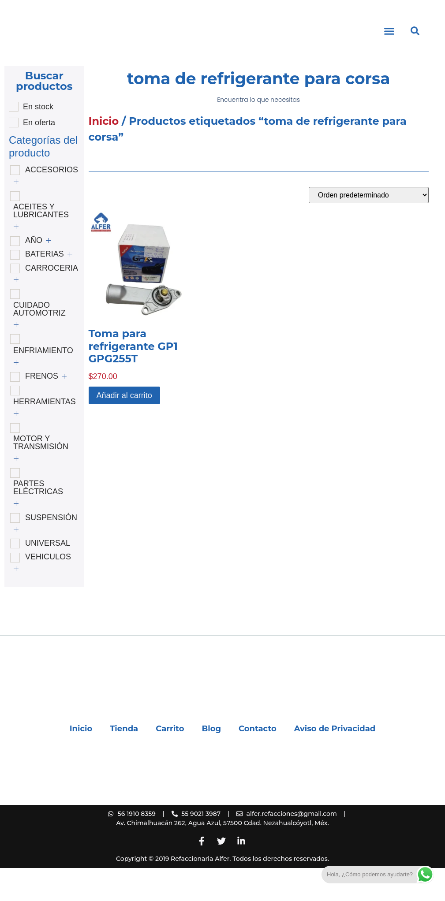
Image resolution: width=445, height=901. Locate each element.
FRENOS (41, 409)
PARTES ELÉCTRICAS (38, 520)
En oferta (39, 156)
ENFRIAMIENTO (43, 383)
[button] (389, 47)
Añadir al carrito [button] (124, 428)
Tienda (124, 762)
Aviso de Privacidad (335, 762)
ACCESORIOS (51, 202)
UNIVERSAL (47, 576)
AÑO (33, 273)
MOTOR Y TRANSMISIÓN (40, 475)
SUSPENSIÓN (51, 550)
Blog (211, 762)
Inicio (104, 154)
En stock (38, 140)
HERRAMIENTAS (44, 434)
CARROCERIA (51, 301)
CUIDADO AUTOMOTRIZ (39, 342)
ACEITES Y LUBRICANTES (41, 243)
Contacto (258, 762)
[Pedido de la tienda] (369, 228)
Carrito (170, 762)
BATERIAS (44, 287)
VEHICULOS (48, 589)
